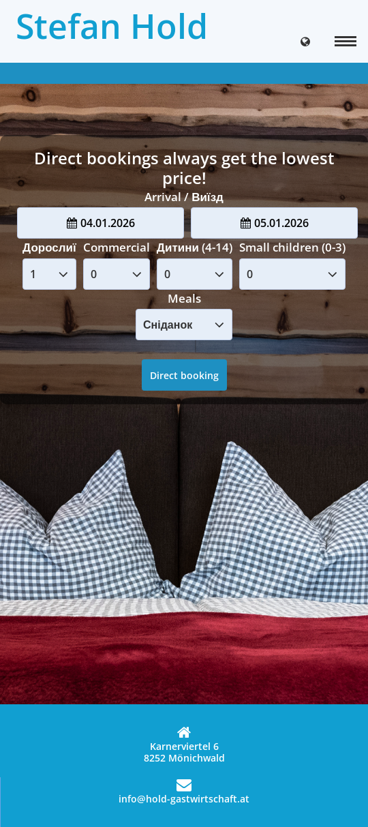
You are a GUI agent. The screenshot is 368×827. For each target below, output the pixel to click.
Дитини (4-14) (194, 247)
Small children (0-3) (292, 247)
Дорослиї (49, 247)
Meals (184, 298)
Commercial (116, 247)
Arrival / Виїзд (184, 197)
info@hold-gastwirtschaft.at (184, 791)
